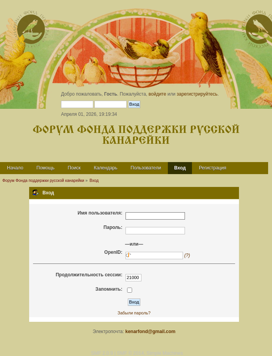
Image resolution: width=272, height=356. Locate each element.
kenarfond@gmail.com (150, 331)
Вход (180, 168)
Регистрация (212, 168)
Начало (15, 168)
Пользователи (146, 168)
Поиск (74, 168)
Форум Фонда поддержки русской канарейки (136, 135)
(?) (187, 255)
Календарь (105, 168)
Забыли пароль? (134, 313)
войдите (157, 94)
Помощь (45, 168)
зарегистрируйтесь (197, 94)
